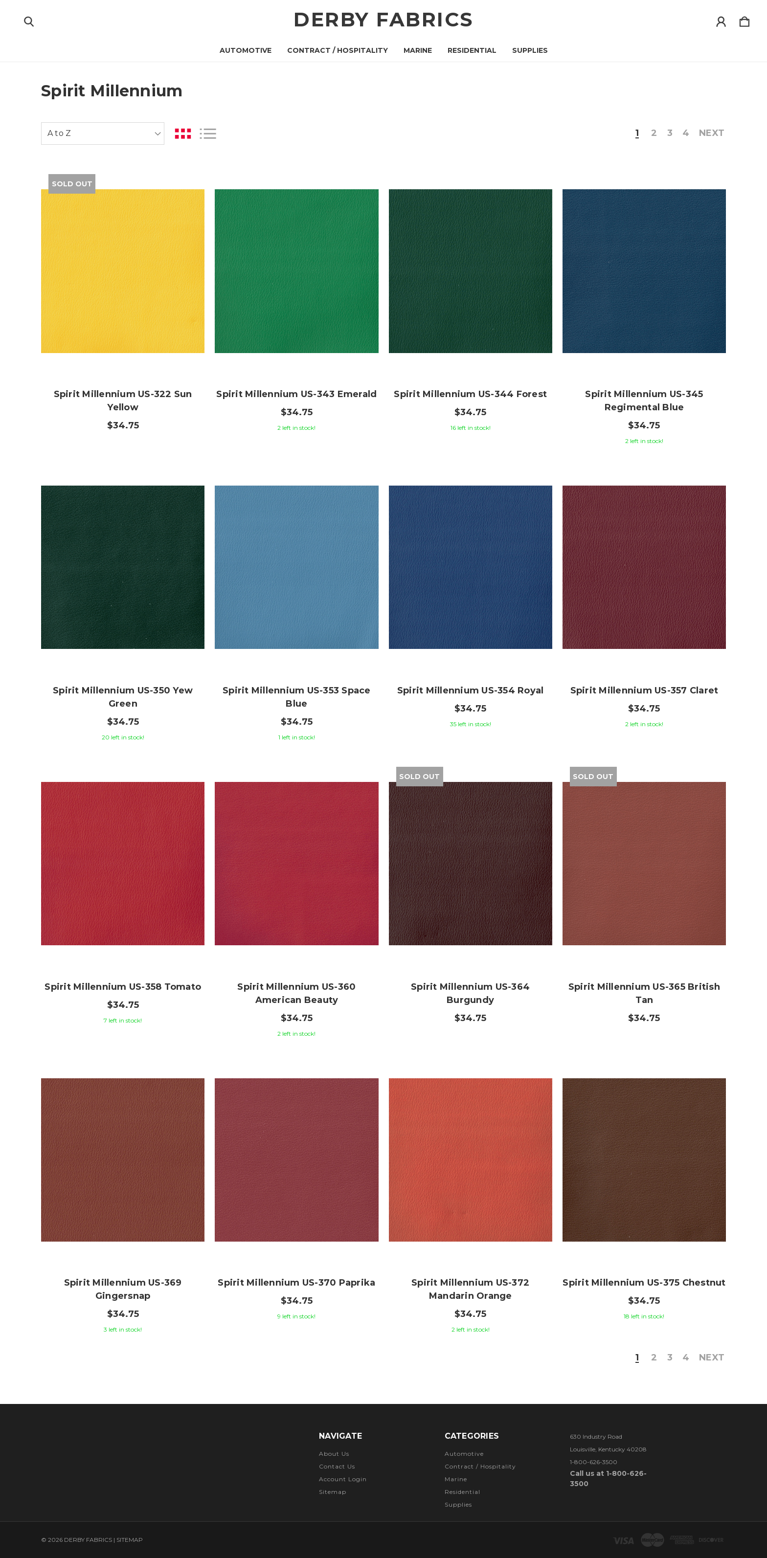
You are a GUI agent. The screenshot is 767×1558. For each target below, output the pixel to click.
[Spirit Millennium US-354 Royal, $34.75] (470, 567)
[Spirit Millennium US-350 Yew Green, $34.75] (122, 567)
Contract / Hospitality (337, 50)
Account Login (343, 1479)
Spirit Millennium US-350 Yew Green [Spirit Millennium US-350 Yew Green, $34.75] (123, 697)
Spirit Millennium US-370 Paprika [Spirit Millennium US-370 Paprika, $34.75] (296, 1282)
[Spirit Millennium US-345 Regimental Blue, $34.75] (644, 271)
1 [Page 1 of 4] (637, 133)
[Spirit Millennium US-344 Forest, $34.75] (470, 271)
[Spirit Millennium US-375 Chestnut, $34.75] (644, 1160)
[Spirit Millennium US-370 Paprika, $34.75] (296, 1160)
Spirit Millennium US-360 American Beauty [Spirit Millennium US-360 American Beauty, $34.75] (296, 993)
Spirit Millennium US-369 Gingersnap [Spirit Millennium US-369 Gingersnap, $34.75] (123, 1289)
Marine (418, 50)
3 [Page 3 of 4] (670, 133)
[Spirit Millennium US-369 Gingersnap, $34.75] (122, 1160)
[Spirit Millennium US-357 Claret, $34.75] (644, 567)
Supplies (530, 50)
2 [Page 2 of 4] (654, 133)
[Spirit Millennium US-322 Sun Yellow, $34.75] (122, 271)
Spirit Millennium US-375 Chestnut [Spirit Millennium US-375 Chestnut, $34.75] (644, 1282)
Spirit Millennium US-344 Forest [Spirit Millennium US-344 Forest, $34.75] (470, 394)
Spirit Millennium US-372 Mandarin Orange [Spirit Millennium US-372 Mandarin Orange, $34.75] (470, 1289)
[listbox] (103, 133)
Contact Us (337, 1466)
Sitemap (332, 1491)
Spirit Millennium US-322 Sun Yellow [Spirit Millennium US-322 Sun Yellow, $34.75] (123, 401)
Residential (472, 50)
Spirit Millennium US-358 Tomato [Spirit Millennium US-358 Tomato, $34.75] (123, 986)
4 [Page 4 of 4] (685, 133)
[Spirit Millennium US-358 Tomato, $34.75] (122, 863)
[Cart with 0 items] (744, 19)
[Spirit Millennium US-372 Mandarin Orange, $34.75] (470, 1160)
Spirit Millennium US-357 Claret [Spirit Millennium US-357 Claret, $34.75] (644, 690)
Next (711, 133)
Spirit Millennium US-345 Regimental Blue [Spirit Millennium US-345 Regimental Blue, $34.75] (644, 401)
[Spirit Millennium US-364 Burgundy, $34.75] (470, 863)
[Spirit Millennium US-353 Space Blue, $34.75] (296, 567)
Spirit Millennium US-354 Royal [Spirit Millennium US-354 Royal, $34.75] (470, 690)
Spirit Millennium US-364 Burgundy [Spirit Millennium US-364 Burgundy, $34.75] (470, 993)
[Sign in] (721, 19)
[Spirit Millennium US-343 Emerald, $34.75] (296, 271)
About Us (334, 1453)
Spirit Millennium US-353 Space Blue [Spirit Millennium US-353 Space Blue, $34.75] (297, 697)
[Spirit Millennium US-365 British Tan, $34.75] (644, 863)
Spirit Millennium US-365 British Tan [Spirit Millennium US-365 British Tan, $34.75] (644, 993)
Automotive (245, 50)
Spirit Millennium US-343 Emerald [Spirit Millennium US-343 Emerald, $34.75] (296, 394)
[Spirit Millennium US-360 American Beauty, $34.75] (296, 863)
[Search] (29, 19)
